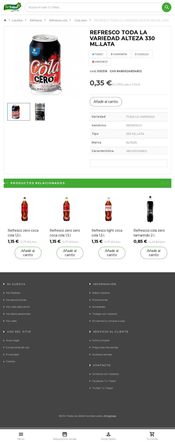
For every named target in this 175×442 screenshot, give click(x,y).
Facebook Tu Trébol (104, 381)
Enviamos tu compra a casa (108, 321)
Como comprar (101, 340)
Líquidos (17, 20)
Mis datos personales (18, 313)
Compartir (119, 54)
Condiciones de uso (17, 347)
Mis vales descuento (18, 306)
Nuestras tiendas (102, 354)
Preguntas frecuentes (105, 347)
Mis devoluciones (16, 300)
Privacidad (12, 354)
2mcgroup (110, 416)
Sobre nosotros (101, 292)
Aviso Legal (12, 340)
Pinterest (100, 61)
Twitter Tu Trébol (102, 388)
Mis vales (11, 321)
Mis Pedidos (13, 292)
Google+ (142, 54)
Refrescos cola (58, 20)
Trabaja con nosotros (104, 313)
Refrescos (36, 20)
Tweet (97, 54)
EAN (112, 71)
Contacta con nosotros (105, 374)
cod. (93, 71)
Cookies (10, 361)
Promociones (100, 300)
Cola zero (81, 20)
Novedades (98, 306)
